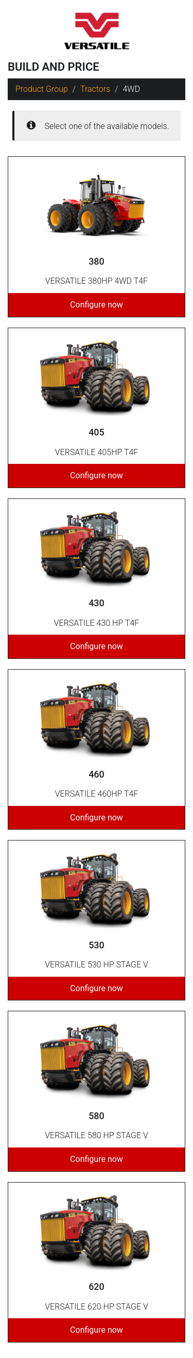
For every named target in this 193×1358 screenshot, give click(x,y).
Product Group (41, 89)
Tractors (95, 89)
